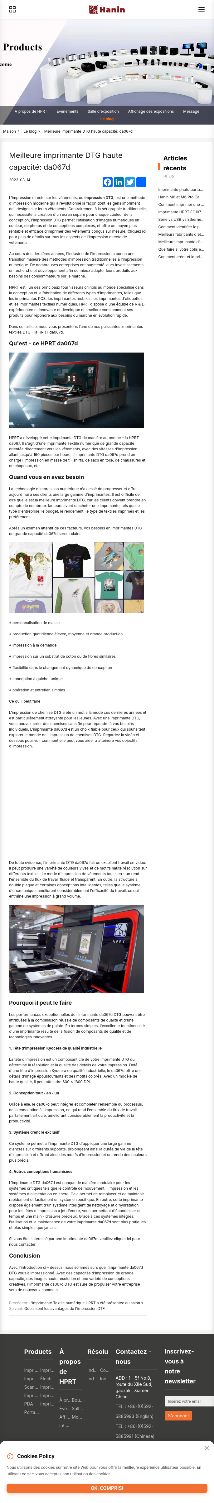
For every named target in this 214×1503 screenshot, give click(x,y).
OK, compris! (107, 1488)
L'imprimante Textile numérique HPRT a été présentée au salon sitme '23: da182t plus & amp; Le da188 (119, 1303)
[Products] (12, 9)
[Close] (207, 1448)
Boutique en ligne (78, 1400)
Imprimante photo (48, 1403)
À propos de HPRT (31, 111)
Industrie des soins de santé (106, 1378)
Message (191, 111)
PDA (28, 1403)
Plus (168, 176)
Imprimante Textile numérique (32, 1395)
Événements (68, 111)
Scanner (32, 1387)
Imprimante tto (48, 1387)
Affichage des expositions (151, 111)
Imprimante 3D (48, 1395)
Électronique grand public (48, 1378)
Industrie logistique (93, 1378)
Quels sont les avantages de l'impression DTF (64, 1308)
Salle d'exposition (103, 111)
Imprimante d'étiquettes (48, 1370)
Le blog (107, 118)
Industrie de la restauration (93, 1370)
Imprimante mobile (32, 1378)
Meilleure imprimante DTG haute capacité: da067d (88, 131)
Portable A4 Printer (32, 1412)
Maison (9, 131)
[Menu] (201, 9)
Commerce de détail (106, 1370)
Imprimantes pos (32, 1370)
